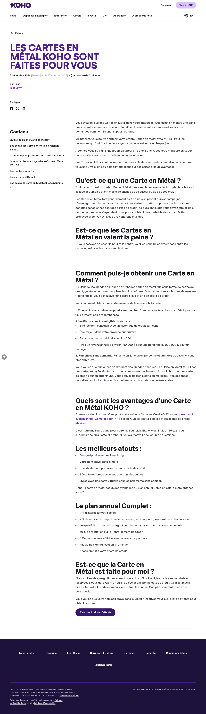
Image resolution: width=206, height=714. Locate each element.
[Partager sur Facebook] (11, 108)
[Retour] (16, 33)
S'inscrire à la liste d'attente (30, 612)
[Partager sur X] (17, 108)
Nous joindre (26, 653)
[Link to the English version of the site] (189, 15)
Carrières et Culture (102, 653)
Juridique (129, 653)
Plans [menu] (13, 15)
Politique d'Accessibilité (45, 703)
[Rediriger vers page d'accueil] (20, 5)
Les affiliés (73, 653)
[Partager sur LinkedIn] (23, 108)
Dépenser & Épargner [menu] (35, 15)
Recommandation (176, 653)
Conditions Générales (69, 695)
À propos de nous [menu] (142, 15)
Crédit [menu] (77, 15)
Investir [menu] (91, 15)
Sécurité (151, 653)
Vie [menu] (105, 15)
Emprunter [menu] (60, 15)
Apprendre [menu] (119, 15)
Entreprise (50, 653)
